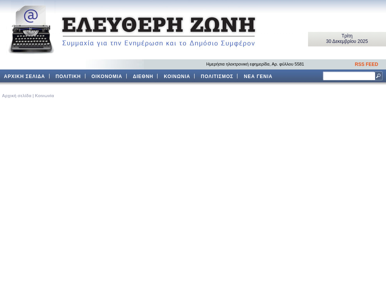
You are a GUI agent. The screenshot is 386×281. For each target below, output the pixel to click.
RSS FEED (366, 64)
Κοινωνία (44, 95)
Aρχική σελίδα (16, 95)
